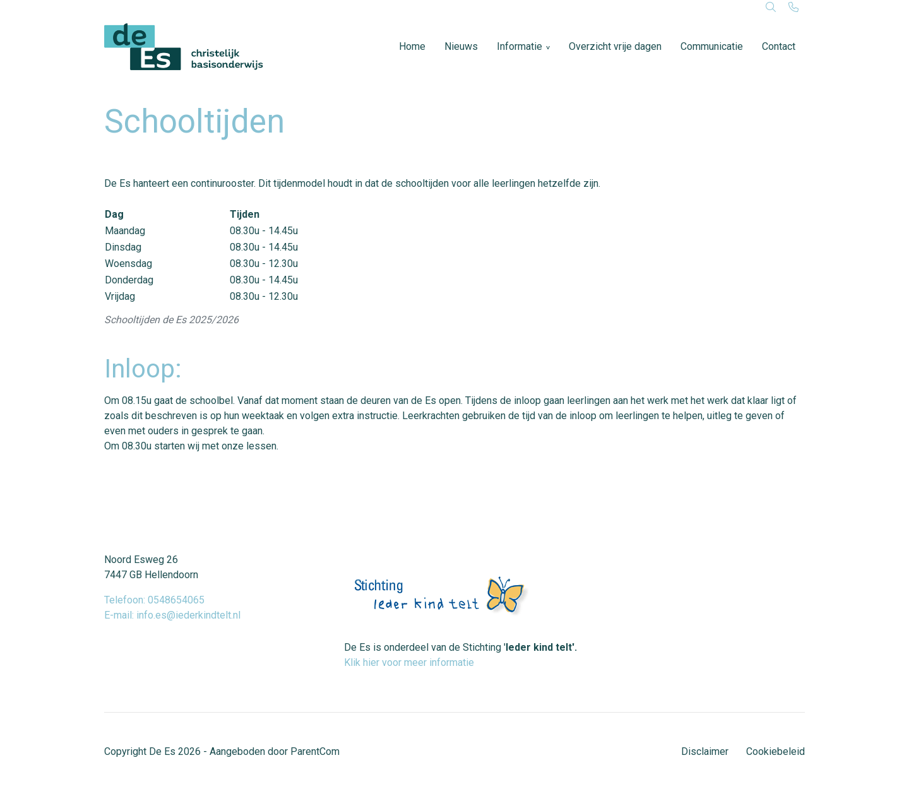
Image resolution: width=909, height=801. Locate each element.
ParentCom (315, 751)
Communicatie (711, 46)
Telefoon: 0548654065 (154, 600)
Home (412, 46)
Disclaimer (704, 751)
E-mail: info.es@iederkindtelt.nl (172, 615)
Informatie (519, 46)
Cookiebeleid (775, 751)
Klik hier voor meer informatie (409, 662)
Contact (778, 46)
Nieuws (461, 46)
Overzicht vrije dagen (615, 46)
